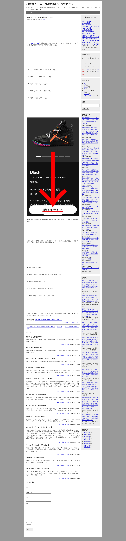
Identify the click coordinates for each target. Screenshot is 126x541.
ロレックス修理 (86, 259)
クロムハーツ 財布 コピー (89, 35)
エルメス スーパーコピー (90, 38)
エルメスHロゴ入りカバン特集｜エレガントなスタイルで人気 (90, 213)
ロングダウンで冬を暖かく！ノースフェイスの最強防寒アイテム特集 (90, 253)
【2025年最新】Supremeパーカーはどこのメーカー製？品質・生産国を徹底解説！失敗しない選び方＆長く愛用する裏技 (90, 190)
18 (88, 69)
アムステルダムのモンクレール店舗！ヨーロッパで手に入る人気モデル (90, 246)
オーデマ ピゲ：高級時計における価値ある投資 (41, 327)
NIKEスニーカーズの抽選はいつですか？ (50, 4)
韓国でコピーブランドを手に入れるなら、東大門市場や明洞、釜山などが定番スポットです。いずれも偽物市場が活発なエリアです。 (90, 373)
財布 (85, 85)
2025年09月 (87, 436)
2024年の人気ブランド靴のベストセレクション (48, 320)
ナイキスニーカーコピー (34, 43)
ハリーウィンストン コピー (89, 26)
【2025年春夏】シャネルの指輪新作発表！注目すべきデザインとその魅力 (90, 239)
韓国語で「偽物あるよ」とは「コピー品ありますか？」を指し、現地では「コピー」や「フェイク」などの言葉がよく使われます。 (90, 312)
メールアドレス (61, 344)
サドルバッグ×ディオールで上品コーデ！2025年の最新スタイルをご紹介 (90, 227)
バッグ (86, 87)
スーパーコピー (86, 24)
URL (68, 344)
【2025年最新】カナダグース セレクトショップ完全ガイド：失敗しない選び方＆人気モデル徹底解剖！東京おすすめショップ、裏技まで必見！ (90, 131)
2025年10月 (87, 434)
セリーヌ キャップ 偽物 (88, 33)
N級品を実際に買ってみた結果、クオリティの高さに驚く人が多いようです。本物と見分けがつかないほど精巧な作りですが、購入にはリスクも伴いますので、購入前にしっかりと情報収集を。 (90, 403)
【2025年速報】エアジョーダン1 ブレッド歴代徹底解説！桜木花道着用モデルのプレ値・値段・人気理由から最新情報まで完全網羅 (90, 162)
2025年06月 (87, 441)
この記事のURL (66, 322)
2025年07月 (87, 440)
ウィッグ (86, 94)
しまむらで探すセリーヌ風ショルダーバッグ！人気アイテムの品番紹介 (90, 220)
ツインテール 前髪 (87, 30)
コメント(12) (75, 322)
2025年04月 (87, 445)
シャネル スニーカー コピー (90, 40)
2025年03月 (87, 447)
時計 (85, 83)
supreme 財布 (86, 23)
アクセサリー (87, 90)
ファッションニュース (90, 95)
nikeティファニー (87, 21)
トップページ (30, 12)
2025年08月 (87, 438)
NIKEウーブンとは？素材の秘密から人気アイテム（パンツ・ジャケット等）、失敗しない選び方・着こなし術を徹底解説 (90, 151)
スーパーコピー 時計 (88, 31)
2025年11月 (87, 432)
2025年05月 (87, 443)
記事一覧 (59, 327)
